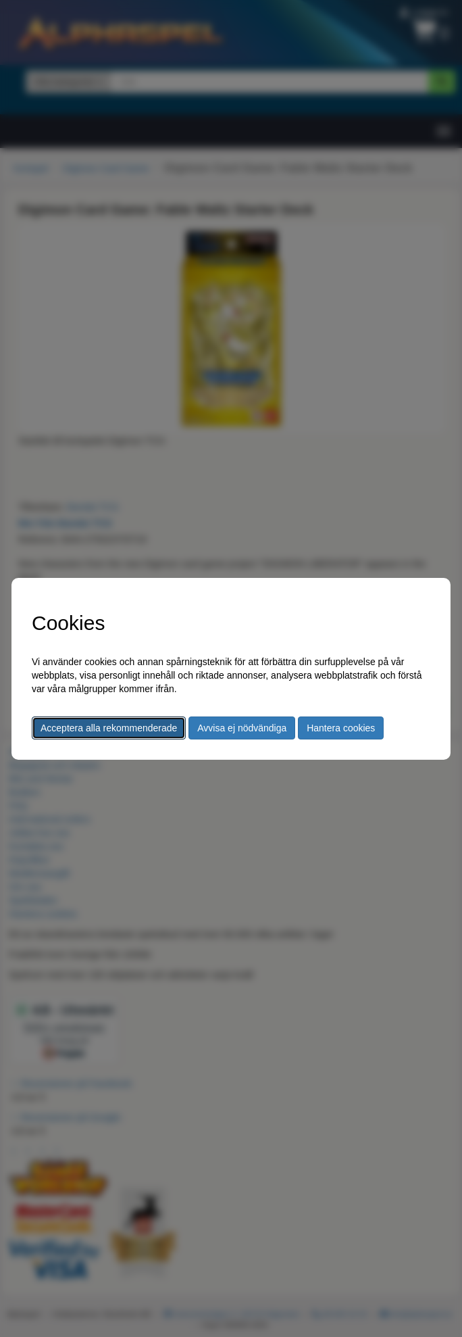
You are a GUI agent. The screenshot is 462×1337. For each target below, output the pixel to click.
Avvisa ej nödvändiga (241, 728)
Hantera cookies (341, 728)
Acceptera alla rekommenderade (109, 728)
